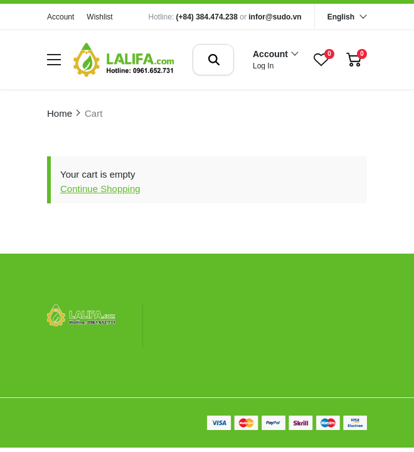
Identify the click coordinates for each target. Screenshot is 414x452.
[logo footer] (81, 316)
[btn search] (213, 60)
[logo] (123, 60)
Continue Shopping (100, 188)
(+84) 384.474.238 (207, 17)
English (340, 17)
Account (60, 17)
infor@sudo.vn (274, 17)
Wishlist (99, 17)
